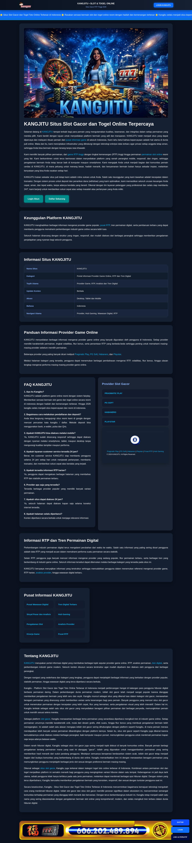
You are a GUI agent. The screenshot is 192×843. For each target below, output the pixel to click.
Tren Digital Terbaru (67, 604)
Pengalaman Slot (35, 624)
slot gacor (45, 719)
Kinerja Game (33, 634)
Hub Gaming (159, 451)
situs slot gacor (47, 768)
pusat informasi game (76, 140)
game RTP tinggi (76, 154)
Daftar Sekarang (57, 199)
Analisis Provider (66, 624)
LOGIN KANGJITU (163, 5)
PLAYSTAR (110, 422)
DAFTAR (180, 822)
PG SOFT (109, 403)
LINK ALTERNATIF (180, 837)
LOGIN (180, 830)
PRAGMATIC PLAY (113, 393)
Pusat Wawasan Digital (37, 604)
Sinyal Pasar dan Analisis (39, 614)
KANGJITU (47, 132)
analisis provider (43, 573)
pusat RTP (105, 225)
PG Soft (94, 354)
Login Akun (33, 199)
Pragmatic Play (82, 354)
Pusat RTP (148, 451)
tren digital (157, 663)
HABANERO (110, 412)
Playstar (117, 354)
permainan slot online (152, 154)
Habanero (103, 354)
